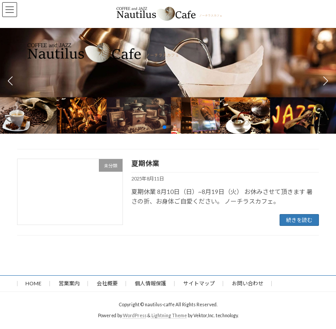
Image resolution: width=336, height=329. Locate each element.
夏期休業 (145, 163)
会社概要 (107, 283)
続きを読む (299, 220)
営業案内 (69, 283)
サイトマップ (199, 283)
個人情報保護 (150, 283)
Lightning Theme (169, 315)
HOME (33, 283)
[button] (164, 127)
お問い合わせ (247, 283)
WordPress (135, 315)
